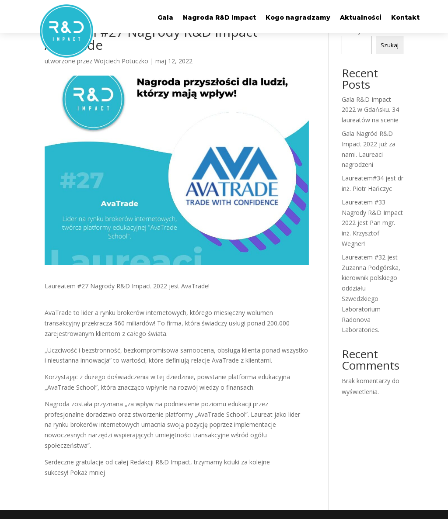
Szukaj (390, 45)
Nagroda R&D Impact (219, 17)
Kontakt (405, 17)
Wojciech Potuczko (121, 61)
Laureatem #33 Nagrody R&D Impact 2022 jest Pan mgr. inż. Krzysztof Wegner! (372, 223)
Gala (165, 17)
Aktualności (361, 17)
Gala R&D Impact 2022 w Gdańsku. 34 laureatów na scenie (370, 110)
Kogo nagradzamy (298, 17)
